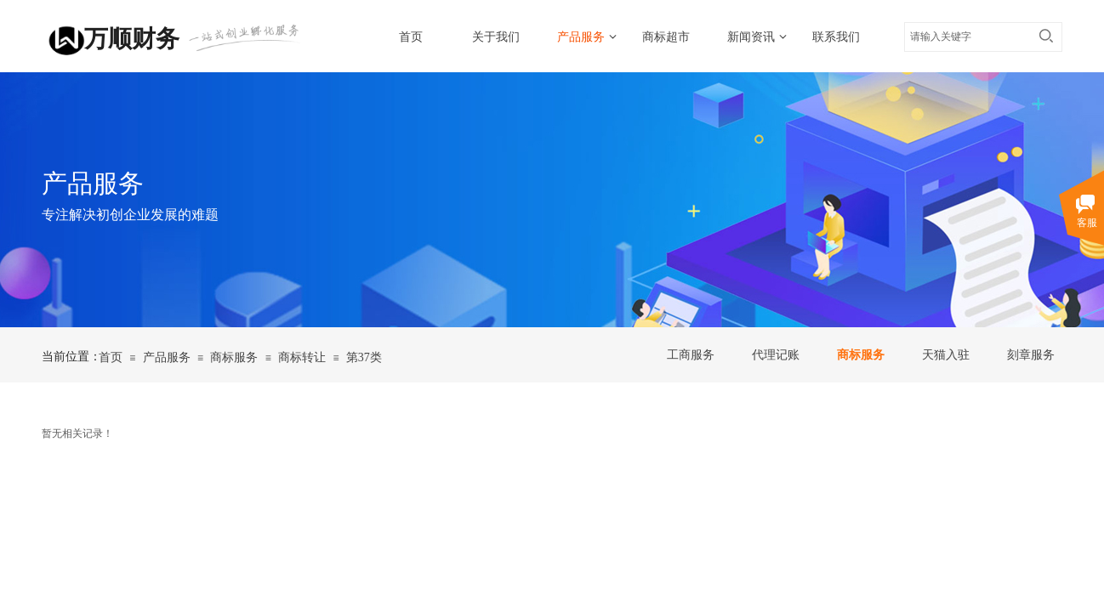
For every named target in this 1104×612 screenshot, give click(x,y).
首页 (411, 37)
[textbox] (967, 36)
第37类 (364, 357)
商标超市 (666, 37)
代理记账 (776, 354)
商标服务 (861, 354)
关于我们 (496, 37)
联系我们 (836, 37)
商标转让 (302, 357)
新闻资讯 (751, 37)
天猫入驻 (946, 354)
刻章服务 (1031, 354)
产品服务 (581, 37)
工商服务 (690, 354)
